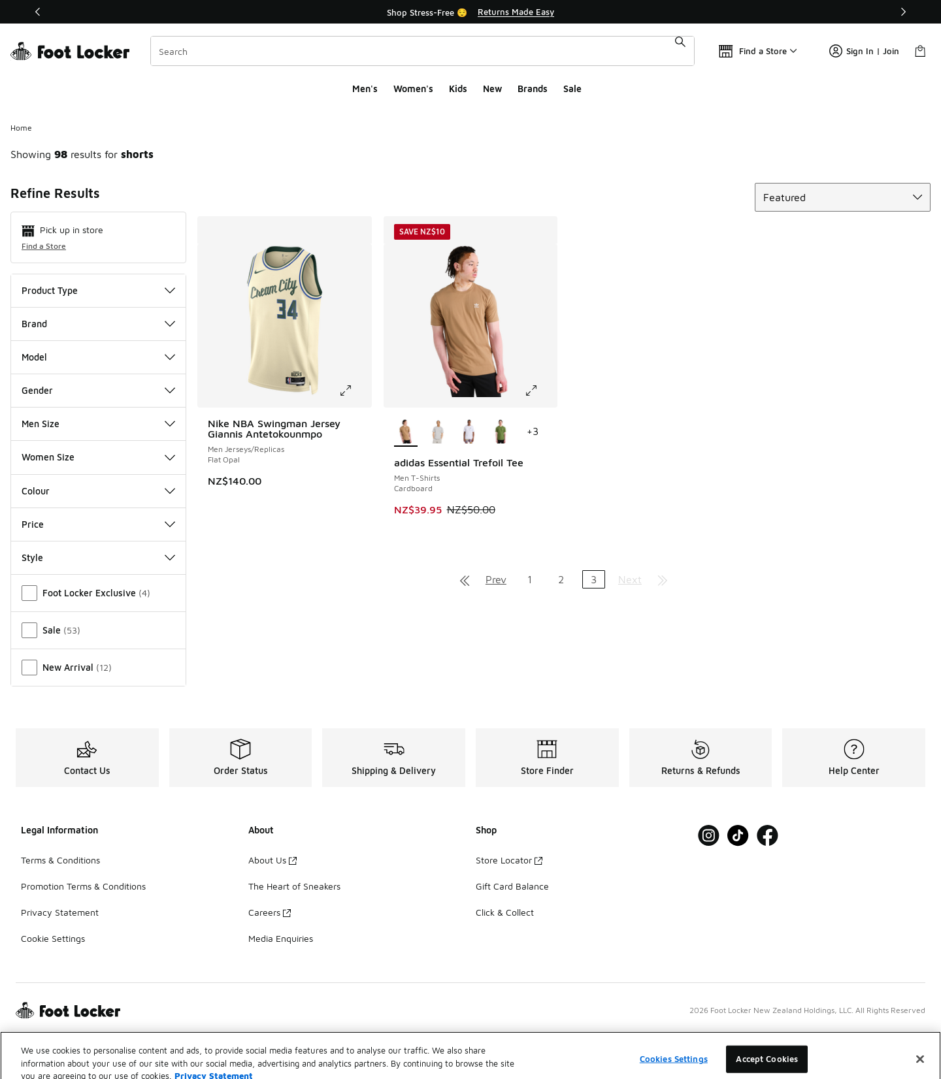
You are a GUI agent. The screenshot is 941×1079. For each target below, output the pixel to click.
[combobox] (422, 51)
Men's (365, 88)
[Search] (422, 51)
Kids (458, 88)
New (492, 88)
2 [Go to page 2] (561, 579)
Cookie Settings (53, 938)
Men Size (98, 423)
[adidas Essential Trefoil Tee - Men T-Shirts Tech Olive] (501, 432)
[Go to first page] (464, 579)
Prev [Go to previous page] (496, 579)
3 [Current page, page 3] (594, 579)
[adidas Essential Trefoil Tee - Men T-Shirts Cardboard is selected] (406, 432)
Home (21, 128)
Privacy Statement (60, 912)
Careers (269, 912)
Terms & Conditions (60, 859)
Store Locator (509, 859)
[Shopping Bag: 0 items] (920, 51)
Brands (533, 88)
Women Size (98, 456)
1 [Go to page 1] (529, 579)
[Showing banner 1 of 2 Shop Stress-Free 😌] (470, 12)
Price (98, 524)
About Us (272, 859)
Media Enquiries (280, 938)
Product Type (98, 290)
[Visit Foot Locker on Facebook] (767, 835)
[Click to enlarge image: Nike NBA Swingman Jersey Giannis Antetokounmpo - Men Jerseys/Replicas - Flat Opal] (354, 390)
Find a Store (44, 246)
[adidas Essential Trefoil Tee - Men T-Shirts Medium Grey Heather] (437, 432)
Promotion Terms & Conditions (83, 886)
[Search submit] (680, 51)
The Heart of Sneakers (294, 886)
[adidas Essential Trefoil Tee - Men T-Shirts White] (469, 432)
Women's (413, 88)
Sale (572, 88)
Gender (98, 390)
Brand (98, 323)
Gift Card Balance (512, 886)
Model (98, 356)
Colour (98, 490)
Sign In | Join (864, 50)
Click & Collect (505, 912)
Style (98, 557)
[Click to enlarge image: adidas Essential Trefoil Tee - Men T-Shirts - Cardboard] (540, 390)
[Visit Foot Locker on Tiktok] (738, 835)
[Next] (903, 12)
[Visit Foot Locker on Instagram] (708, 835)
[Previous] (37, 12)
